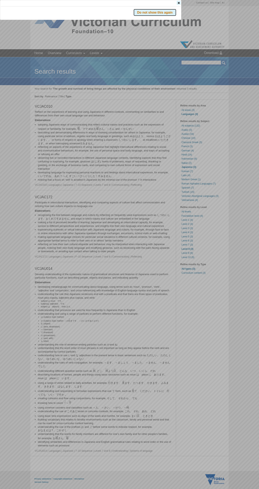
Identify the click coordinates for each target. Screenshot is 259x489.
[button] (217, 61)
